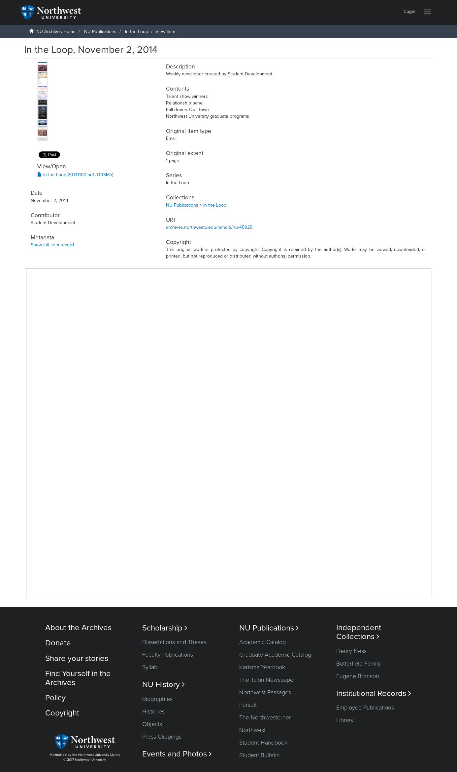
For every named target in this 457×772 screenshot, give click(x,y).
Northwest (252, 730)
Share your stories (76, 658)
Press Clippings (161, 736)
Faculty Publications (167, 654)
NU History (163, 684)
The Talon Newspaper (267, 679)
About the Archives (78, 627)
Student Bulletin (259, 755)
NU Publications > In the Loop (196, 205)
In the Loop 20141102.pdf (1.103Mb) (75, 175)
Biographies (157, 699)
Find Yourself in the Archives (78, 678)
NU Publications (100, 31)
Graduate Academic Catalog (275, 654)
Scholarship (164, 628)
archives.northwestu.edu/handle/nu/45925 (209, 227)
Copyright (62, 713)
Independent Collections (358, 632)
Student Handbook (263, 742)
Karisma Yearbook (262, 667)
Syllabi (150, 667)
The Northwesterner (265, 717)
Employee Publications (365, 707)
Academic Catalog (262, 642)
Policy (55, 698)
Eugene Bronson (357, 676)
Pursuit (248, 705)
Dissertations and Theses (174, 642)
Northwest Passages (265, 692)
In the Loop (136, 31)
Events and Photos (177, 754)
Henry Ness (351, 651)
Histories (153, 711)
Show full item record (52, 245)
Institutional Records (373, 693)
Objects (152, 724)
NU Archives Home (56, 31)
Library (345, 720)
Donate (58, 643)
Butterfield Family (358, 663)
